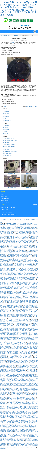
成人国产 (27, 334)
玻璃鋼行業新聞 (6, 111)
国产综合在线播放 (12, 369)
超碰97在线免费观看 (25, 321)
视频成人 (17, 283)
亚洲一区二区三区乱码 (17, 411)
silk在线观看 (20, 305)
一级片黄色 (10, 328)
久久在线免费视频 (12, 385)
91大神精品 (34, 231)
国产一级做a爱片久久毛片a (13, 251)
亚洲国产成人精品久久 (27, 415)
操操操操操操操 (29, 422)
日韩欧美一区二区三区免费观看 (12, 379)
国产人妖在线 (12, 268)
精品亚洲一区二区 (4, 315)
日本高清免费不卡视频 (33, 412)
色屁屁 (18, 298)
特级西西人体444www (26, 434)
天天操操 (1, 402)
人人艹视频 (9, 435)
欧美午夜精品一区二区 (30, 399)
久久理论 (5, 402)
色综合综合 (12, 421)
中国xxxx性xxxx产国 (34, 232)
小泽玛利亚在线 (32, 288)
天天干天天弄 (26, 439)
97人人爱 (11, 380)
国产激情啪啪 (14, 412)
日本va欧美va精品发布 (14, 273)
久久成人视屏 (25, 406)
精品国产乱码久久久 (21, 233)
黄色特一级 (8, 421)
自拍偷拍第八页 (32, 301)
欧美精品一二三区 (13, 293)
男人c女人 (15, 275)
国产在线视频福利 (4, 436)
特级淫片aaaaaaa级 (27, 352)
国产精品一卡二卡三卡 (27, 435)
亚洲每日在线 (13, 358)
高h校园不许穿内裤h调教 (13, 260)
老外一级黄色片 (13, 344)
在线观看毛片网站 (4, 357)
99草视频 (26, 318)
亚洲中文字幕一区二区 (32, 411)
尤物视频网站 (28, 328)
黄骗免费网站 (26, 430)
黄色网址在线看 (16, 376)
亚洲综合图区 (33, 417)
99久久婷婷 (33, 440)
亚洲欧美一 (11, 425)
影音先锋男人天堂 (8, 233)
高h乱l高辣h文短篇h (33, 270)
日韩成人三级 (10, 404)
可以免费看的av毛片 (26, 388)
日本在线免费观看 (28, 329)
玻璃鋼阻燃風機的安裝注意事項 (9, 146)
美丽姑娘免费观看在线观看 (27, 380)
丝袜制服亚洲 (27, 333)
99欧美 (9, 394)
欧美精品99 (13, 394)
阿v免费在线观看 (9, 242)
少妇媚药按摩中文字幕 (11, 361)
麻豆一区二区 (25, 384)
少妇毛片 (25, 390)
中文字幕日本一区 (4, 297)
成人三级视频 (2, 277)
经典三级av (6, 369)
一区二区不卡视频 (18, 223)
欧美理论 (3, 384)
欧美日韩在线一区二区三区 (5, 383)
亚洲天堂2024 (27, 438)
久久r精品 (30, 406)
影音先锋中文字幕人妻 (24, 416)
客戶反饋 (4, 118)
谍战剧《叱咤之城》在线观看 (24, 379)
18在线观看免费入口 (22, 260)
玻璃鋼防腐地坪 (6, 129)
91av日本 (5, 296)
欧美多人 (27, 274)
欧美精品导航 (23, 250)
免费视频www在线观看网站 (11, 440)
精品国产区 (18, 385)
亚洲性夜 (14, 348)
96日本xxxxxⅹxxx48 (12, 246)
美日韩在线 (7, 384)
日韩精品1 (18, 440)
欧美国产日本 (33, 447)
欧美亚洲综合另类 (9, 334)
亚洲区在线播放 (26, 305)
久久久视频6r (8, 295)
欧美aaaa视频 (17, 424)
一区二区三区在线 (21, 438)
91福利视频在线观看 (6, 256)
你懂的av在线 (26, 324)
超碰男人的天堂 (34, 338)
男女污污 (14, 430)
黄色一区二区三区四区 (5, 238)
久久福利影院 (16, 324)
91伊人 (4, 375)
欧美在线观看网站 (26, 293)
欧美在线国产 (14, 292)
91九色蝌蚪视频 (8, 337)
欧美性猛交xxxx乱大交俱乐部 (25, 273)
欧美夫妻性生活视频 (25, 344)
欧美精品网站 (33, 369)
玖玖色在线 (27, 288)
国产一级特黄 (20, 296)
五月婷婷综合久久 (18, 278)
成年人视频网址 (6, 344)
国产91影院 (3, 279)
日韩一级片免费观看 (18, 279)
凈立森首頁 (3, 194)
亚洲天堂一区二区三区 (20, 361)
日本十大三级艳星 (30, 407)
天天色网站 (12, 424)
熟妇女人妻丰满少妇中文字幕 (13, 288)
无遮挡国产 (25, 316)
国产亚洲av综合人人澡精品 (14, 401)
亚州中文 (16, 245)
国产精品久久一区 (20, 412)
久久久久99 (16, 282)
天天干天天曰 (17, 353)
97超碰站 (34, 415)
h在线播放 (10, 402)
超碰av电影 (8, 343)
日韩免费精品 (33, 251)
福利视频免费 (19, 356)
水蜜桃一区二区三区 (12, 321)
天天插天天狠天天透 (7, 264)
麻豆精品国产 (21, 288)
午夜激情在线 (11, 297)
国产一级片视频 (10, 370)
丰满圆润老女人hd (31, 351)
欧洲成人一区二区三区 (8, 411)
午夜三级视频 (24, 411)
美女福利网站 (18, 344)
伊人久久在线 (24, 309)
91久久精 (14, 388)
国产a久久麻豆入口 (33, 247)
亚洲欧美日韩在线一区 (24, 397)
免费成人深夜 (23, 274)
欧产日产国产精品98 (12, 387)
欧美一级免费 (5, 224)
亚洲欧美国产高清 (28, 398)
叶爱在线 (16, 297)
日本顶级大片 (24, 311)
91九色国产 (35, 365)
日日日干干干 (18, 321)
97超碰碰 (11, 236)
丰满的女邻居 (17, 408)
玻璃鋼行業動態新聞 (5, 202)
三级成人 (23, 334)
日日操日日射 (31, 375)
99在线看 (28, 387)
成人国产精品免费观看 (4, 371)
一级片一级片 (32, 324)
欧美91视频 (32, 362)
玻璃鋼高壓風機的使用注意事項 (9, 144)
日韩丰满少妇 (29, 366)
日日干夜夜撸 (15, 296)
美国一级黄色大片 (14, 415)
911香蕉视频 (13, 314)
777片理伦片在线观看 (20, 417)
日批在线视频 (16, 404)
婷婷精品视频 (16, 407)
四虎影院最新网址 (13, 438)
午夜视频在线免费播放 (19, 323)
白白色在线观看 (27, 445)
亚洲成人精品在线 (20, 315)
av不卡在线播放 (22, 254)
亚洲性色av (5, 352)
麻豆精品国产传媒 (11, 444)
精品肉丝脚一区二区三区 (11, 374)
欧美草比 (1, 226)
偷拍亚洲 (13, 311)
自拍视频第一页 (22, 404)
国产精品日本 (32, 330)
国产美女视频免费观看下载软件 (7, 431)
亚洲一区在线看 (3, 314)
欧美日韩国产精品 (16, 306)
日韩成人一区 (30, 383)
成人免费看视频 (3, 348)
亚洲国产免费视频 (9, 272)
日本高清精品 (20, 392)
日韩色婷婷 (24, 436)
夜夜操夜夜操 (25, 269)
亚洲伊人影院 (11, 282)
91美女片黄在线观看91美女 (29, 263)
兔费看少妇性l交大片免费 (26, 291)
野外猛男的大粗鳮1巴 (10, 407)
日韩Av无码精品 (28, 265)
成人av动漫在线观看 (27, 227)
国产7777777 (14, 229)
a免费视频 (17, 284)
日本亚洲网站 (28, 369)
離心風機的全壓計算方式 (7, 155)
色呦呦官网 (10, 298)
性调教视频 (8, 390)
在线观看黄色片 (30, 314)
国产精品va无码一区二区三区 (13, 249)
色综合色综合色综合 (9, 250)
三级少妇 (3, 443)
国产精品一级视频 (25, 235)
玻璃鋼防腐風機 (6, 125)
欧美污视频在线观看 (31, 223)
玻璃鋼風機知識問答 (5, 198)
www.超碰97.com (31, 311)
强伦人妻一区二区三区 (28, 238)
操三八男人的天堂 (8, 378)
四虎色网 (35, 264)
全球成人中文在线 (19, 406)
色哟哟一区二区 (34, 224)
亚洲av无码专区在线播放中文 (28, 364)
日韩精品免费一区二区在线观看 (28, 259)
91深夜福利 (2, 300)
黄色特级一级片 (21, 429)
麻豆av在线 (14, 233)
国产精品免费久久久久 (25, 275)
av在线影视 (18, 237)
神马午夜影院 (17, 268)
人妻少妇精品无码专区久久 (14, 325)
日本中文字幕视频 (4, 447)
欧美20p (22, 444)
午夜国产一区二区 (6, 438)
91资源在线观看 (3, 228)
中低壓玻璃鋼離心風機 (11, 187)
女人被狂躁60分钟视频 (5, 293)
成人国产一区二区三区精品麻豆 (7, 367)
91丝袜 (31, 393)
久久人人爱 (19, 380)
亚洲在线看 (23, 353)
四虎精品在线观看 (11, 255)
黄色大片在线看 (26, 389)
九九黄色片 (6, 282)
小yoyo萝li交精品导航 (27, 279)
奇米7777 (29, 284)
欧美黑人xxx (13, 264)
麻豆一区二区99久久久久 (4, 245)
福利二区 (9, 292)
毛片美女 (26, 429)
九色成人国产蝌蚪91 (18, 232)
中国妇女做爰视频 (8, 399)
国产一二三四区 (27, 224)
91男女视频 (2, 378)
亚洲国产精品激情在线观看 (18, 330)
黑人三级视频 (4, 389)
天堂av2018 (33, 374)
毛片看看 (27, 341)
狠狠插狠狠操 (19, 264)
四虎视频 (31, 245)
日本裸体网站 (10, 287)
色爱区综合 (29, 342)
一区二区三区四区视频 (15, 339)
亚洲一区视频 (14, 235)
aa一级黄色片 (26, 315)
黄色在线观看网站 (8, 300)
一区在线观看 (25, 360)
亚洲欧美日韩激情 (24, 424)
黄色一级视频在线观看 (20, 381)
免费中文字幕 (5, 401)
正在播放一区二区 (7, 226)
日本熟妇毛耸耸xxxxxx (32, 242)
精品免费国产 (15, 328)
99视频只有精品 (19, 311)
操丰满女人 (8, 426)
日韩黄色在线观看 (15, 435)
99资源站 (12, 347)
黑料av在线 (2, 439)
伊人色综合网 (30, 316)
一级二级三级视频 (19, 240)
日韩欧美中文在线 (8, 439)
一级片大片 (2, 233)
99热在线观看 (13, 241)
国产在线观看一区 (28, 361)
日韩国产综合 (19, 320)
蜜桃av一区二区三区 (23, 249)
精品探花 (31, 356)
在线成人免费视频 (5, 380)
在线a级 (2, 424)
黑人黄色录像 (32, 233)
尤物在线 (22, 440)
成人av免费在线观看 (19, 375)
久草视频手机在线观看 (17, 389)
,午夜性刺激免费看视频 (16, 402)
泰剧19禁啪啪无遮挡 (31, 249)
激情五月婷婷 (7, 273)
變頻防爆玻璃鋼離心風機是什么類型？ (10, 140)
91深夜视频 (24, 358)
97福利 (30, 306)
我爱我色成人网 (4, 261)
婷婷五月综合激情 (32, 300)
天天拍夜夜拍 (10, 389)
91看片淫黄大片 (22, 245)
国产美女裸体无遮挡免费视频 (11, 227)
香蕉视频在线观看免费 (4, 346)
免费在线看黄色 (34, 302)
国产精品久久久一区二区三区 (29, 256)
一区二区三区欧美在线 (10, 375)
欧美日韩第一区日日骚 (29, 346)
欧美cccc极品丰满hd (33, 389)
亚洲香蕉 (24, 228)
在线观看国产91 (4, 356)
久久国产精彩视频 (30, 250)
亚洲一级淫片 (13, 240)
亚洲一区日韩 (16, 357)
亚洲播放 (31, 237)
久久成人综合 (25, 297)
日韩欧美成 (21, 283)
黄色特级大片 (9, 306)
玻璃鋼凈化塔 (5, 127)
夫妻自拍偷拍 (10, 318)
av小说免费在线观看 (20, 238)
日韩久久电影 (4, 318)
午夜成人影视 (16, 431)
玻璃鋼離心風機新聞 (5, 200)
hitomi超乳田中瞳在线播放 (20, 422)
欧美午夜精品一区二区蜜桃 (11, 269)
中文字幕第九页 (34, 272)
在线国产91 (5, 255)
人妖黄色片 (29, 401)
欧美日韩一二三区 (34, 293)
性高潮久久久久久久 (9, 263)
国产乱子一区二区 (33, 268)
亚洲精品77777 (18, 444)
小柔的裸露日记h (20, 338)
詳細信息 (35, 204)
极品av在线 (28, 246)
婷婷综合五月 (4, 246)
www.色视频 (12, 393)
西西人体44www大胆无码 (21, 366)
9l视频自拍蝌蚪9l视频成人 (7, 247)
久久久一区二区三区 (25, 229)
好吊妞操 (25, 314)
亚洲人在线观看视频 (21, 447)
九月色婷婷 (26, 376)
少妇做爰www (29, 258)
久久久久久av (33, 279)
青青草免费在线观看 (13, 443)
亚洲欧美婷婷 (22, 325)
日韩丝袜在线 (34, 408)
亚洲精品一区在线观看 (16, 332)
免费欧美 (12, 329)
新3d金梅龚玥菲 (31, 427)
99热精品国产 (35, 370)
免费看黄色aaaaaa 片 (29, 325)
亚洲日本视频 (26, 393)
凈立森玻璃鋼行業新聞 (17, 35)
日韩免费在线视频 (19, 316)
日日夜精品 (3, 379)
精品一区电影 (2, 263)
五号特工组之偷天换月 (12, 356)
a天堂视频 (30, 355)
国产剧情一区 (31, 320)
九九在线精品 (30, 286)
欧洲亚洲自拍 (26, 378)
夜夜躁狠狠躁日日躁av (17, 334)
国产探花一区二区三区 (8, 254)
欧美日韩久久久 (3, 397)
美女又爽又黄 (27, 381)
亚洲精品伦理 (31, 430)
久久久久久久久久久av (30, 443)
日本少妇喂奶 (29, 260)
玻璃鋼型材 (5, 131)
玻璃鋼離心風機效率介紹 (7, 149)
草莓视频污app (5, 381)
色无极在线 (4, 342)
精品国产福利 (16, 425)
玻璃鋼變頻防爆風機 (28, 173)
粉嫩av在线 (25, 226)
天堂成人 (15, 447)
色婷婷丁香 (12, 278)
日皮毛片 (25, 296)
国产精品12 (17, 255)
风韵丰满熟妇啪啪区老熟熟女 (24, 251)
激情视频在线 (34, 420)
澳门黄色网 (11, 357)
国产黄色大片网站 (19, 430)
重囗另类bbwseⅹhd (22, 236)
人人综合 (13, 422)
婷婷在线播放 (15, 370)
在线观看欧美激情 (13, 231)
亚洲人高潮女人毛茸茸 (30, 404)
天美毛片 (9, 261)
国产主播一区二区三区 (19, 445)
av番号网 (1, 420)
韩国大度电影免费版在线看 (18, 318)
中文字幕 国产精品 (33, 275)
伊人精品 (18, 274)
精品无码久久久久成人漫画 (28, 287)
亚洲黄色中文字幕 (20, 337)
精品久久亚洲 (15, 236)
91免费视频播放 (25, 320)
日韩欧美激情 (13, 383)
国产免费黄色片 (25, 367)
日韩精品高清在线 (20, 398)
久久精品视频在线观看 (4, 385)
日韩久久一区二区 (8, 355)
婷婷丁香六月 (13, 366)
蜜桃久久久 (27, 245)
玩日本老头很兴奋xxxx (20, 371)
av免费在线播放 (9, 235)
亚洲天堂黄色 (26, 252)
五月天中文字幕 (9, 341)
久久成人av (26, 412)
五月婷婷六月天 (12, 270)
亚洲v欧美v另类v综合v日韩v (5, 366)
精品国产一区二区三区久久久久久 (29, 240)
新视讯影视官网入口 (21, 443)
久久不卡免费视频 (15, 397)
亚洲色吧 (29, 309)
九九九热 (22, 268)
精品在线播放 (11, 408)
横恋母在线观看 (25, 365)
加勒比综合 (12, 301)
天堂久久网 (22, 298)
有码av (31, 261)
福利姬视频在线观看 (18, 367)
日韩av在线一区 (6, 353)
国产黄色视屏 (29, 370)
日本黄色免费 (2, 339)
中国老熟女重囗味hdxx (21, 292)
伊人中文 (5, 365)
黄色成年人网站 (7, 240)
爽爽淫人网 (17, 421)
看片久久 (23, 369)
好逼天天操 (11, 310)
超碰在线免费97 (8, 291)
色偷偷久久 (12, 245)
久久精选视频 (28, 447)
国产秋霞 (21, 439)
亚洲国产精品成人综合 (7, 430)
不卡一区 (24, 342)
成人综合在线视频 (13, 228)
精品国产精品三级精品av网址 (23, 362)
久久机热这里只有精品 (32, 384)
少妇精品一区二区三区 (30, 358)
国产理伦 (19, 229)
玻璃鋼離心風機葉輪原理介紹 (8, 138)
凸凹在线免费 (29, 413)
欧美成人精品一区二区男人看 (31, 310)
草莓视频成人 (30, 264)
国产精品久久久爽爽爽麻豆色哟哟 (21, 301)
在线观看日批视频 (6, 231)
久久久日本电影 (19, 246)
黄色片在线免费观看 (20, 270)
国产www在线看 (23, 407)
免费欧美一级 (16, 242)
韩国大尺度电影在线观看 (30, 353)
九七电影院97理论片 (4, 388)
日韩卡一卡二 (13, 291)
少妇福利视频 (26, 270)
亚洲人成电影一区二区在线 (18, 277)
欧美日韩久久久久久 (4, 265)
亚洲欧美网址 (9, 397)
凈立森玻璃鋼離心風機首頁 (6, 35)
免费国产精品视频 (9, 275)
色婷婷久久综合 (29, 254)
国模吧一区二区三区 (11, 223)
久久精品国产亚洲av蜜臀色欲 (17, 355)
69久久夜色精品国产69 (20, 374)
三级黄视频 (30, 365)
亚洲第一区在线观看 (33, 343)
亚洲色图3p (10, 296)
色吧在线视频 (28, 374)
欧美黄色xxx (4, 287)
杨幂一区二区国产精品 (6, 415)
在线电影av (22, 324)
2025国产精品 (31, 360)
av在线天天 (19, 358)
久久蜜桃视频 (27, 417)
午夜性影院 (8, 422)
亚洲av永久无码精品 (16, 399)
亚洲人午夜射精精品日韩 (22, 295)
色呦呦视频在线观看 (11, 307)
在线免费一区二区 (19, 348)
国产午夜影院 (20, 390)
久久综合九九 (4, 298)
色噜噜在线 (28, 436)
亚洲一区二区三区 (22, 357)
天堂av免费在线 (23, 403)
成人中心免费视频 (19, 307)
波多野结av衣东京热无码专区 (12, 333)
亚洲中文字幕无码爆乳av (26, 272)
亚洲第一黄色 (2, 275)
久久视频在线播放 (6, 416)
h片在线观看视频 (19, 286)
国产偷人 (23, 402)
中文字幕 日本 (28, 408)
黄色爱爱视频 (30, 429)
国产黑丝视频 (26, 347)
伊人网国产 (8, 347)
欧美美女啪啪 (31, 403)
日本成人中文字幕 (17, 436)
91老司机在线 (4, 237)
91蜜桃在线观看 (35, 401)
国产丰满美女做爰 (19, 364)
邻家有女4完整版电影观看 (31, 228)
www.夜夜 (15, 252)
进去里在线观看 (28, 440)
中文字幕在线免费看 (34, 334)
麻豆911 (8, 301)
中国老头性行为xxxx (29, 402)
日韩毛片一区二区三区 (14, 416)
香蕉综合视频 (22, 346)
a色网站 (22, 265)
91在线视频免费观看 (22, 370)
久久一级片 (21, 242)
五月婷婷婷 (22, 376)
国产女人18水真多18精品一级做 (10, 274)
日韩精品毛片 (24, 383)
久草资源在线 (20, 226)
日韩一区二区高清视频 (4, 236)
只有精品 (27, 232)
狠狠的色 (26, 343)
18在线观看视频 (17, 427)
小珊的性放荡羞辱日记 (19, 347)
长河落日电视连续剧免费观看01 (9, 284)
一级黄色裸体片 (35, 421)
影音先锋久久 (4, 292)
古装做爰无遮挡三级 (9, 376)
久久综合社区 (35, 261)
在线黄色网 (2, 273)
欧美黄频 (31, 241)
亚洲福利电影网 (7, 434)
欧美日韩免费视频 (34, 438)
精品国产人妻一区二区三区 (23, 300)
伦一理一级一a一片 (34, 381)
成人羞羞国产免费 (7, 351)
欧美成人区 (17, 302)
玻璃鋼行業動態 (6, 113)
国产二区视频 (4, 435)
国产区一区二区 (16, 254)
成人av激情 (35, 325)
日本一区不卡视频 (20, 256)
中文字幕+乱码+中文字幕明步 (26, 420)
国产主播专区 (31, 444)
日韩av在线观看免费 (17, 272)
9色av (27, 403)
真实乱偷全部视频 (28, 298)
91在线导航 (6, 325)
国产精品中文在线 (15, 439)
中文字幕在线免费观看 (8, 259)
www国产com (29, 255)
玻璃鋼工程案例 (6, 116)
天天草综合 (10, 388)
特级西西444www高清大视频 (25, 302)
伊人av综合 (16, 263)
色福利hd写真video (3, 249)
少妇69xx (35, 274)
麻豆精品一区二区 (23, 427)
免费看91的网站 (14, 295)
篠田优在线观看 (12, 371)
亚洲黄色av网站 (20, 269)
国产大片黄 (10, 265)
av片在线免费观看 (14, 351)
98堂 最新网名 (30, 431)
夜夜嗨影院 (4, 306)
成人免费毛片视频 (17, 250)
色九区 (36, 319)
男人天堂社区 (10, 258)
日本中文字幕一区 (7, 358)
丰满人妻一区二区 (13, 429)
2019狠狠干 (18, 393)
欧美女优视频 (5, 408)
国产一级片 (21, 415)
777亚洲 (18, 275)
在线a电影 (30, 323)
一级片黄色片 (10, 352)
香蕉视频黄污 (4, 444)
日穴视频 (8, 316)
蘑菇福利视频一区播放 (30, 278)
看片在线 (21, 435)
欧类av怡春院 (13, 238)
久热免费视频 (13, 337)
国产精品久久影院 (11, 381)
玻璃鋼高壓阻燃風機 (11, 173)
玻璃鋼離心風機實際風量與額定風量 (10, 151)
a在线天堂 (26, 242)
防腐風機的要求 (6, 142)
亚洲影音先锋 (17, 420)
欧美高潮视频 (4, 404)
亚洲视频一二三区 (10, 324)
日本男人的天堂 (14, 319)
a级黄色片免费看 (27, 425)
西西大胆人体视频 (28, 426)
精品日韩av (8, 429)
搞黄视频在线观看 (27, 337)
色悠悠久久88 (7, 329)
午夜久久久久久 (5, 417)
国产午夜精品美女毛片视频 (24, 247)
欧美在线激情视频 (33, 344)
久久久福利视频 (4, 394)
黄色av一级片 (14, 305)
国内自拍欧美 (34, 227)
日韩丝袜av (9, 229)
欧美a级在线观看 (19, 342)
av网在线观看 (26, 330)
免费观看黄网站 (9, 305)
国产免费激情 (34, 298)
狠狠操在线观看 (31, 226)
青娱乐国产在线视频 (23, 431)
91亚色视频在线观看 (12, 237)
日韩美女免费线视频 (33, 347)
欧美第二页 (26, 355)
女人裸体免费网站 (21, 341)
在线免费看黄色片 (11, 302)
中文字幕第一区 (12, 346)
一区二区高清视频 (23, 339)
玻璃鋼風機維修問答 (7, 120)
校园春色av (26, 323)
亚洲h (23, 241)
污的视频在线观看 (14, 426)
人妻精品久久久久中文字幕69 (9, 406)
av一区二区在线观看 (21, 231)
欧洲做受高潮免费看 (19, 261)
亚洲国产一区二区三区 (17, 259)
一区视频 (34, 361)
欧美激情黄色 (7, 424)
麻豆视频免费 (28, 231)
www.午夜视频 (33, 425)
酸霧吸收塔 (28, 187)
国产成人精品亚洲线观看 (29, 394)
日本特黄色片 (12, 445)
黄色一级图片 (2, 445)
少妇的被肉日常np (10, 232)
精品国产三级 (32, 385)
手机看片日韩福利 (27, 338)
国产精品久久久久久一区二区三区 (23, 319)
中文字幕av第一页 (13, 434)
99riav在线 (30, 339)
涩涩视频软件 (26, 261)
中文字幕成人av (3, 422)
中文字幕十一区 (16, 247)
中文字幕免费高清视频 (11, 364)
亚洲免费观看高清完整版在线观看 (27, 332)
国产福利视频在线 (8, 403)
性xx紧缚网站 (31, 367)
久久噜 (33, 260)
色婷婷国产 (31, 269)
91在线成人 (32, 341)
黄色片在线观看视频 (14, 362)
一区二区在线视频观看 (13, 413)
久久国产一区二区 (16, 403)
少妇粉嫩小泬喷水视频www (18, 352)
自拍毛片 (3, 403)
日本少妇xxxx (15, 287)
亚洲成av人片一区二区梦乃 (5, 319)
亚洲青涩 (8, 228)
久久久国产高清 (27, 277)
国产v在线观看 (15, 341)
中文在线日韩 (13, 316)
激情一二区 (27, 371)
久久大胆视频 (14, 300)
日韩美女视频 (23, 399)
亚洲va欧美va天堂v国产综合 (6, 338)
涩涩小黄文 (25, 286)
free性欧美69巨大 (22, 328)
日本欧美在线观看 (12, 417)
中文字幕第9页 (30, 296)
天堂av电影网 (25, 307)
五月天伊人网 (21, 263)
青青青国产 (20, 235)
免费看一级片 (26, 375)
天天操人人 (20, 297)
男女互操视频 (2, 295)
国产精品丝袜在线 (12, 320)
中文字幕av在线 (22, 426)
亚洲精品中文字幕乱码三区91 (8, 323)
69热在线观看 (26, 348)
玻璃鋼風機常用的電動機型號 (31, 106)
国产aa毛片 (4, 361)
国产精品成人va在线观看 (11, 365)
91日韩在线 (3, 286)
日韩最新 (13, 261)
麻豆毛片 (8, 278)
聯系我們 (5, 106)
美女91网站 (19, 434)
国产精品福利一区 (27, 283)
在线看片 (24, 232)
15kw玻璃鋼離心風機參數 (7, 153)
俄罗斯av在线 (16, 258)
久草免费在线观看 (32, 307)
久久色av (3, 392)
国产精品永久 (20, 293)
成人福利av (27, 233)
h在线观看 (15, 298)
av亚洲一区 (20, 228)
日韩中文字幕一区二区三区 (9, 420)
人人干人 (4, 347)
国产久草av (11, 447)
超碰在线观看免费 (9, 277)
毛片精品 (22, 393)
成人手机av (19, 309)
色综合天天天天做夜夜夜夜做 (25, 421)
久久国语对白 (23, 310)
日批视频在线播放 (23, 284)
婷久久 (33, 352)
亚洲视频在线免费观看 (25, 237)
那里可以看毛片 (3, 374)
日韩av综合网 (4, 330)
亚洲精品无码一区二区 (4, 310)
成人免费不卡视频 (27, 392)
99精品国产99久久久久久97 (24, 282)
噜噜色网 (34, 236)
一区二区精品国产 (33, 235)
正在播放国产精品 (29, 357)
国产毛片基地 (27, 241)
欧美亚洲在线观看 (9, 252)
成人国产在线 (2, 272)
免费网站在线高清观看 (13, 224)
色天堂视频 (31, 371)
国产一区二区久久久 (32, 397)
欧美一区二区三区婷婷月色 (10, 360)
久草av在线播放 (34, 309)
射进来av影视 (22, 408)
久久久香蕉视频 (22, 333)
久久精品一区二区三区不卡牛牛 (16, 384)
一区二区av (10, 398)
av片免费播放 (19, 388)
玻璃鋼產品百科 (4, 196)
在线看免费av (5, 283)
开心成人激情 (29, 236)
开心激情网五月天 (23, 255)
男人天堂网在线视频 (10, 279)
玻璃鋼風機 (12, 42)
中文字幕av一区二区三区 (20, 343)
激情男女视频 (7, 393)
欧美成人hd (4, 333)
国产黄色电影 (30, 390)
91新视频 (18, 387)
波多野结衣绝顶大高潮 (33, 376)
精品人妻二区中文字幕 (32, 318)
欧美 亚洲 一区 (25, 264)
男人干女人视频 (20, 252)
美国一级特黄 (31, 297)
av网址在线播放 (20, 227)
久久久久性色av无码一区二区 (5, 311)
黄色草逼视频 (32, 277)
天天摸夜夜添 (8, 339)
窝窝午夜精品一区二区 (23, 351)
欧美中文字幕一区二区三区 (19, 329)
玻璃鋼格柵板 (5, 133)
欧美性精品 (27, 268)
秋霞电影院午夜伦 (19, 360)
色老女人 (7, 443)
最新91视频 (25, 223)
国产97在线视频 (17, 310)
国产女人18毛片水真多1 (10, 286)
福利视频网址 (10, 330)
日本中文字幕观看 (22, 401)
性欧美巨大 (7, 268)
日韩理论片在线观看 (17, 265)
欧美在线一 (11, 427)
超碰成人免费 (7, 392)
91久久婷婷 (21, 287)
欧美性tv (26, 444)
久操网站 (32, 319)
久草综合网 (33, 265)
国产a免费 (8, 314)
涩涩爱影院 (19, 365)
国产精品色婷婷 (15, 378)
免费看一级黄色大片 (12, 315)
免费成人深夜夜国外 (8, 332)
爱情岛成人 (5, 321)
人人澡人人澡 (33, 333)
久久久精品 (15, 398)
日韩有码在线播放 (22, 258)
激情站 (24, 246)
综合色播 (17, 346)
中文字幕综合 (32, 315)
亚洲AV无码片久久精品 (24, 306)
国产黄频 (3, 399)
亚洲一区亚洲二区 (26, 356)
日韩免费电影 (19, 383)
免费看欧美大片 (21, 224)
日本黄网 (33, 283)
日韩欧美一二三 (13, 256)
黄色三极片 (21, 425)
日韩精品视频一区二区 (11, 342)
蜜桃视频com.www (31, 424)
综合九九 (15, 380)
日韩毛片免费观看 (19, 314)
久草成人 (32, 387)
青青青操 (7, 445)
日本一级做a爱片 (12, 283)
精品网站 (18, 291)
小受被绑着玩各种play (20, 394)
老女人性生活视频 (13, 390)
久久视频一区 (18, 241)
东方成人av (12, 343)
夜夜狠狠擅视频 (14, 309)
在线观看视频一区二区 (22, 413)
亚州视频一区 (23, 387)
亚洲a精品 (14, 338)
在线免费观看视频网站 (32, 295)
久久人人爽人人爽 (14, 392)
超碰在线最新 (21, 378)
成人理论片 (5, 398)
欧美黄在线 (2, 393)
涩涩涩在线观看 (14, 226)
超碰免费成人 (18, 369)
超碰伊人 (36, 387)
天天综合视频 (9, 348)
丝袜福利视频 (11, 436)
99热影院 (31, 274)
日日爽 (5, 301)
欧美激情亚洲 (7, 241)
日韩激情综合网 (34, 392)
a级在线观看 (6, 427)
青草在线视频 (12, 353)
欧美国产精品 (2, 421)
